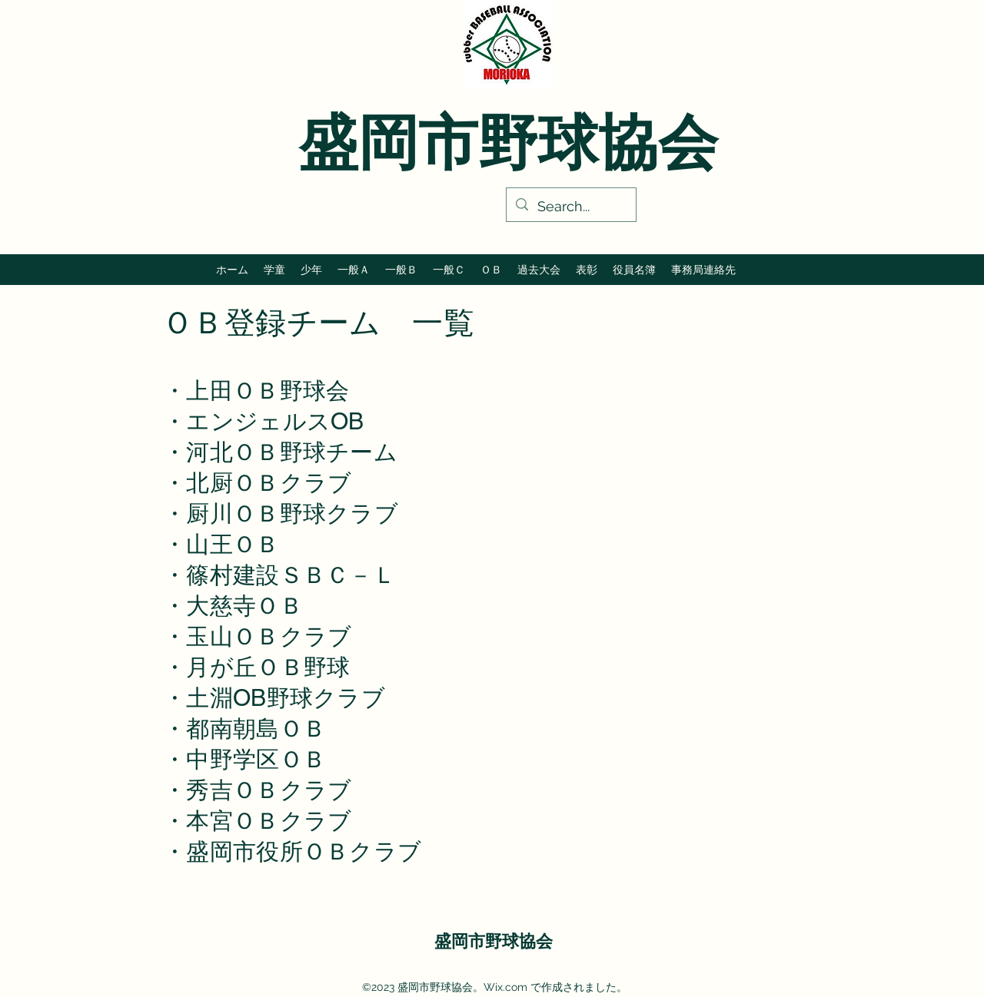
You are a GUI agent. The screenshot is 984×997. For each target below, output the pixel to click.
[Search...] (570, 206)
